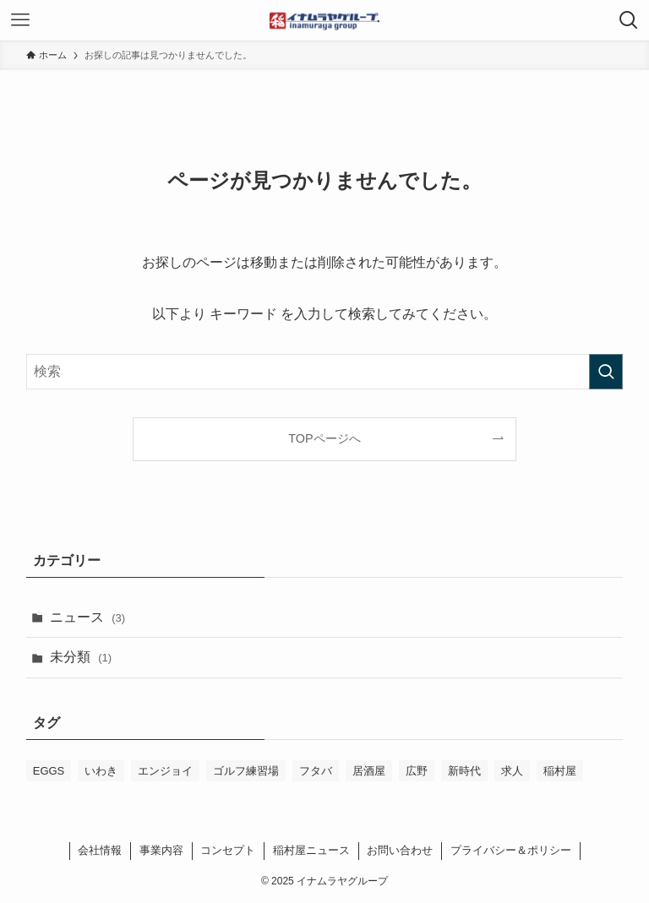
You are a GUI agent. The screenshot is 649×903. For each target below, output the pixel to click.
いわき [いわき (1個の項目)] (101, 770)
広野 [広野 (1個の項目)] (417, 770)
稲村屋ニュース (311, 850)
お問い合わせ (400, 850)
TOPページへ (324, 438)
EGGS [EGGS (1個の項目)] (49, 770)
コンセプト (227, 850)
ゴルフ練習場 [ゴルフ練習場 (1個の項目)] (246, 770)
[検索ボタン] (628, 20)
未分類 (81, 657)
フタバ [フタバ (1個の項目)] (315, 770)
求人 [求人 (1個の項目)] (512, 770)
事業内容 (161, 850)
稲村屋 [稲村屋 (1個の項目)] (559, 770)
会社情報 (100, 850)
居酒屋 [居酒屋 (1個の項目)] (368, 770)
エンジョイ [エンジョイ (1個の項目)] (165, 770)
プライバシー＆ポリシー (510, 850)
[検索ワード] (325, 371)
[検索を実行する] (606, 371)
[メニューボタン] (20, 20)
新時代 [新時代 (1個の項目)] (464, 770)
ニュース (87, 617)
